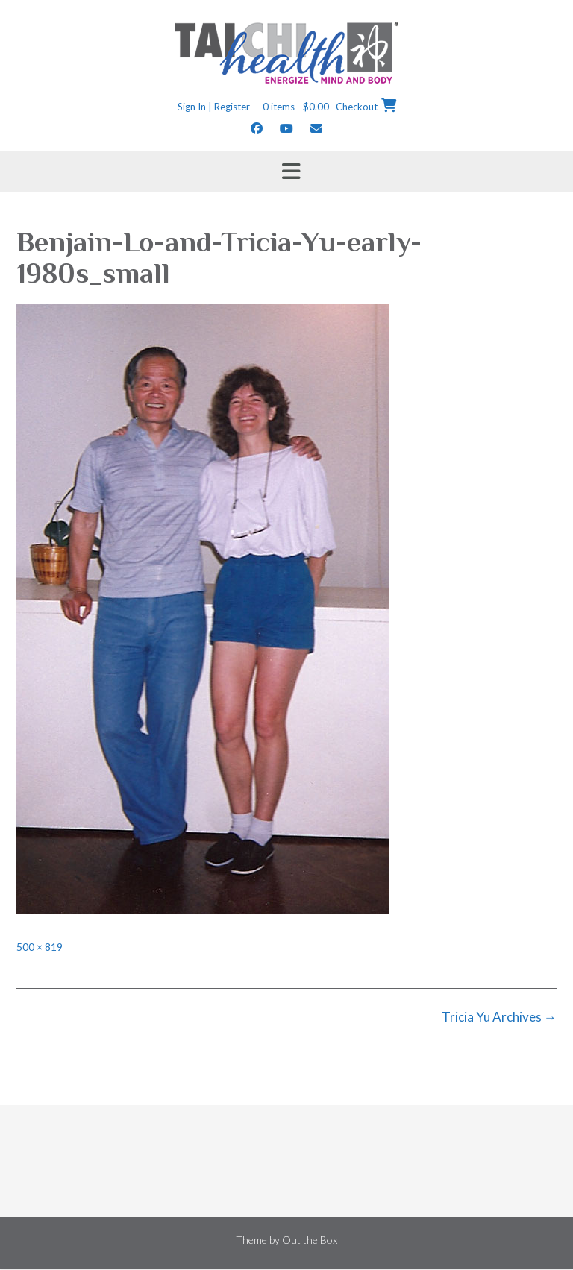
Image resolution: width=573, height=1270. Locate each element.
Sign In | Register (214, 107)
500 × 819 (39, 946)
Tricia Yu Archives (499, 1017)
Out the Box (309, 1239)
